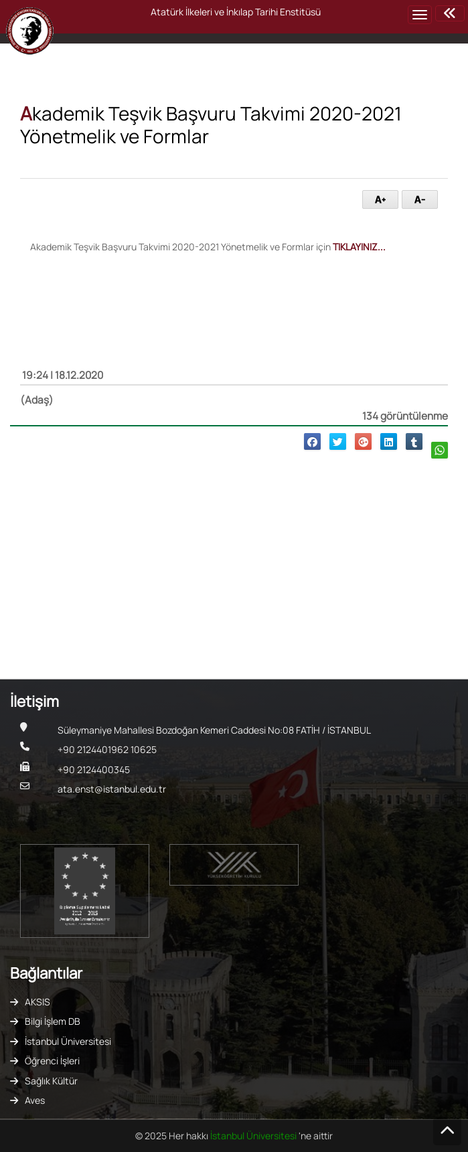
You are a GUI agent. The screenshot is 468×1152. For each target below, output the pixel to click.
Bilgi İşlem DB (52, 1021)
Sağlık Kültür (51, 1080)
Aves (35, 1100)
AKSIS (37, 1001)
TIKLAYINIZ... (359, 246)
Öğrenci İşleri (52, 1060)
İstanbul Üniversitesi (68, 1041)
